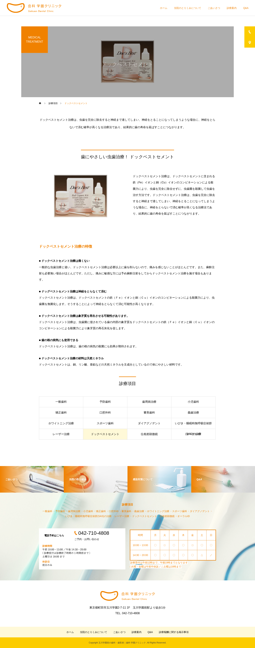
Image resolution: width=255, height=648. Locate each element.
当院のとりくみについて (187, 8)
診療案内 (232, 8)
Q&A (245, 8)
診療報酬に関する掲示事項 (174, 632)
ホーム (163, 8)
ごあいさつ (214, 8)
